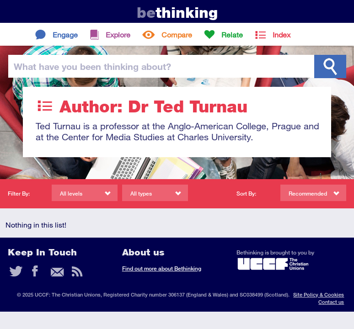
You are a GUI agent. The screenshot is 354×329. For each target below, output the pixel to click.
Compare (176, 34)
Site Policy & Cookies (318, 294)
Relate (232, 34)
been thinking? (92, 66)
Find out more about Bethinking (161, 268)
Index (281, 34)
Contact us (331, 302)
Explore (118, 34)
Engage (65, 34)
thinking (177, 12)
